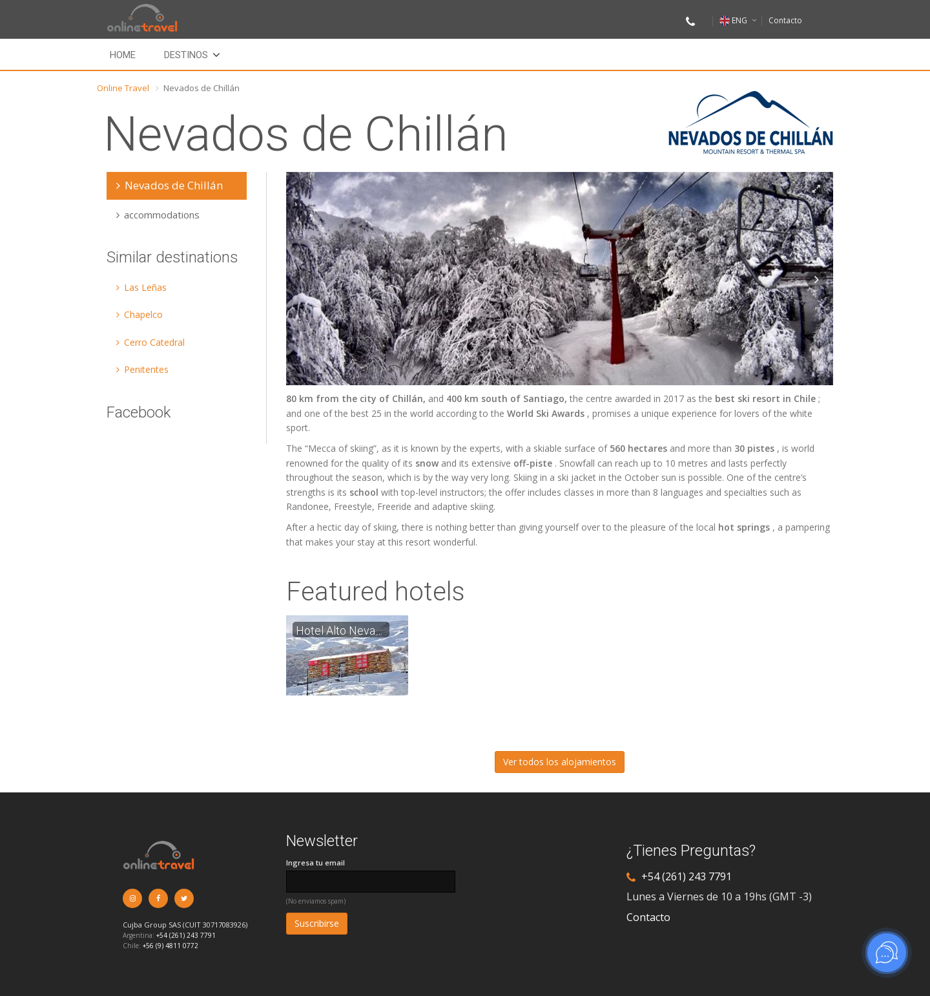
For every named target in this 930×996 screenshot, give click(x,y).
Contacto (785, 20)
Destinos (186, 55)
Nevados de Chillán (169, 185)
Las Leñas (141, 287)
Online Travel (123, 88)
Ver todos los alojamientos (559, 762)
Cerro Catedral (150, 342)
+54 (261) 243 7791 (186, 935)
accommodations (158, 214)
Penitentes (142, 369)
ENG (733, 20)
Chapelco (139, 314)
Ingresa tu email (315, 862)
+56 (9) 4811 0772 (170, 945)
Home (123, 55)
